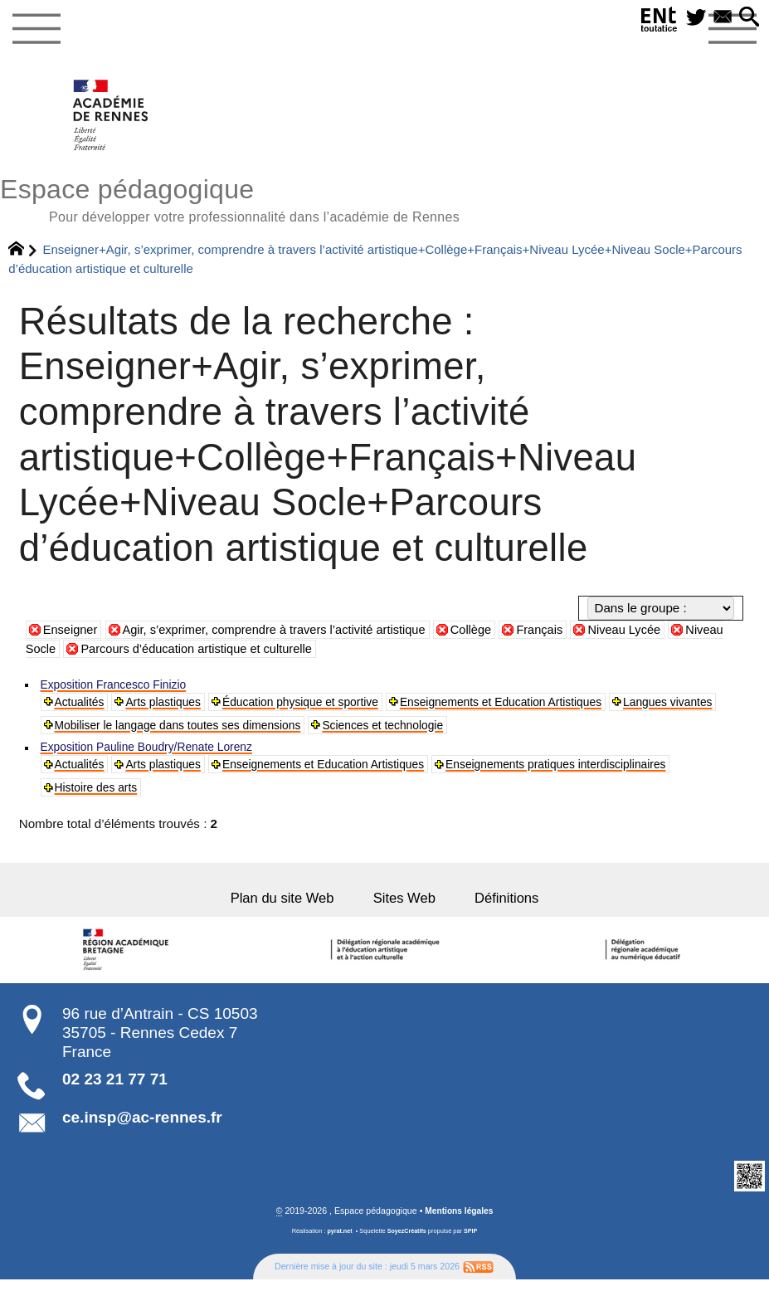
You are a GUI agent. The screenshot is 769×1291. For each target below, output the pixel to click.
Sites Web (406, 908)
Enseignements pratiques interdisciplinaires (600, 771)
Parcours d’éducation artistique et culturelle (262, 652)
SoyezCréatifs (407, 1242)
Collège (486, 633)
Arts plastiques (172, 706)
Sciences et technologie (533, 730)
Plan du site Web (281, 908)
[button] (747, 19)
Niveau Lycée (643, 633)
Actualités (82, 706)
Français (557, 633)
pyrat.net (339, 1242)
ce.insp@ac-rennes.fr (142, 1129)
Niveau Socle (80, 652)
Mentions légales (459, 1222)
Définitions (510, 908)
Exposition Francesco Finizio (121, 687)
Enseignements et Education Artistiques (539, 706)
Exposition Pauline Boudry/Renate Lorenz (157, 753)
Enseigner (71, 633)
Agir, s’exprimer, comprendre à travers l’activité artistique (282, 633)
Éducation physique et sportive (321, 706)
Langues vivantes (104, 730)
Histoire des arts (100, 795)
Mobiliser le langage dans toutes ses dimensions (309, 730)
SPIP (472, 1242)
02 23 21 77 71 (115, 1090)
